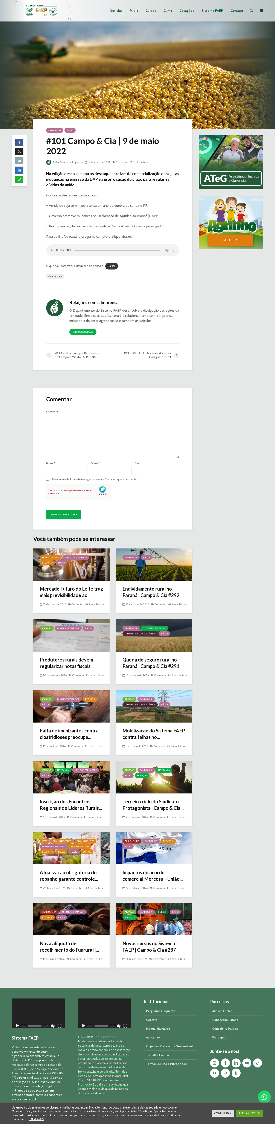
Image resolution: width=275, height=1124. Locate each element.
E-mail (95, 463)
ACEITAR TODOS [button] (250, 1113)
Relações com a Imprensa (64, 162)
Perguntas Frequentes (161, 1004)
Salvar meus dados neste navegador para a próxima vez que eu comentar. (94, 479)
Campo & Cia (55, 130)
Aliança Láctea (222, 1004)
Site (137, 463)
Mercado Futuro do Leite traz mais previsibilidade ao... (71, 592)
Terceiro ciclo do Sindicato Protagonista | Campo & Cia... (153, 805)
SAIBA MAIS (36, 1119)
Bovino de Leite (50, 557)
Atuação (46, 628)
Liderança (63, 770)
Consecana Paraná (225, 1012)
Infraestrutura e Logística (140, 633)
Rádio (70, 130)
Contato (237, 11)
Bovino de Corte (62, 841)
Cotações (186, 11)
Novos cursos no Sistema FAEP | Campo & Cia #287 (149, 946)
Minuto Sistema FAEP (76, 557)
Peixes (61, 851)
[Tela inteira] (59, 1019)
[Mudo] (52, 1019)
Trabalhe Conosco (158, 1048)
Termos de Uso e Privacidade (166, 1056)
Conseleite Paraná (225, 1021)
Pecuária (47, 562)
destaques (55, 276)
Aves (44, 841)
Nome (50, 463)
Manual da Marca (158, 1021)
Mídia (134, 11)
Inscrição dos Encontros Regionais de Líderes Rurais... (71, 805)
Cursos (150, 11)
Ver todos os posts (83, 332)
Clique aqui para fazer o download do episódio (74, 266)
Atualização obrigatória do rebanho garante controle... (69, 876)
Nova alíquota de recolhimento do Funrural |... (69, 946)
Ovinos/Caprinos (79, 846)
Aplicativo (153, 1030)
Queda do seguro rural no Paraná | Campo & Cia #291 (150, 663)
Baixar (111, 266)
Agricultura (132, 841)
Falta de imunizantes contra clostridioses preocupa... (69, 734)
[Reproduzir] (17, 1019)
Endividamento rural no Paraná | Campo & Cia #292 (150, 592)
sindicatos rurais (38, 1070)
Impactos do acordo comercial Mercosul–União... (152, 876)
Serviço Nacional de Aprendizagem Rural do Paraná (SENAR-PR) (37, 1066)
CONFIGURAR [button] (222, 1113)
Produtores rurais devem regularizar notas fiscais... (67, 663)
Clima (167, 11)
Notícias (116, 11)
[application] (38, 1006)
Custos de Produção (154, 628)
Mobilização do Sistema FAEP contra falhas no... (153, 734)
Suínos (87, 851)
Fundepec (219, 1030)
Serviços (142, 775)
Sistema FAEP (212, 11)
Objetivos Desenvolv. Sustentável (169, 1039)
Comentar (122, 162)
